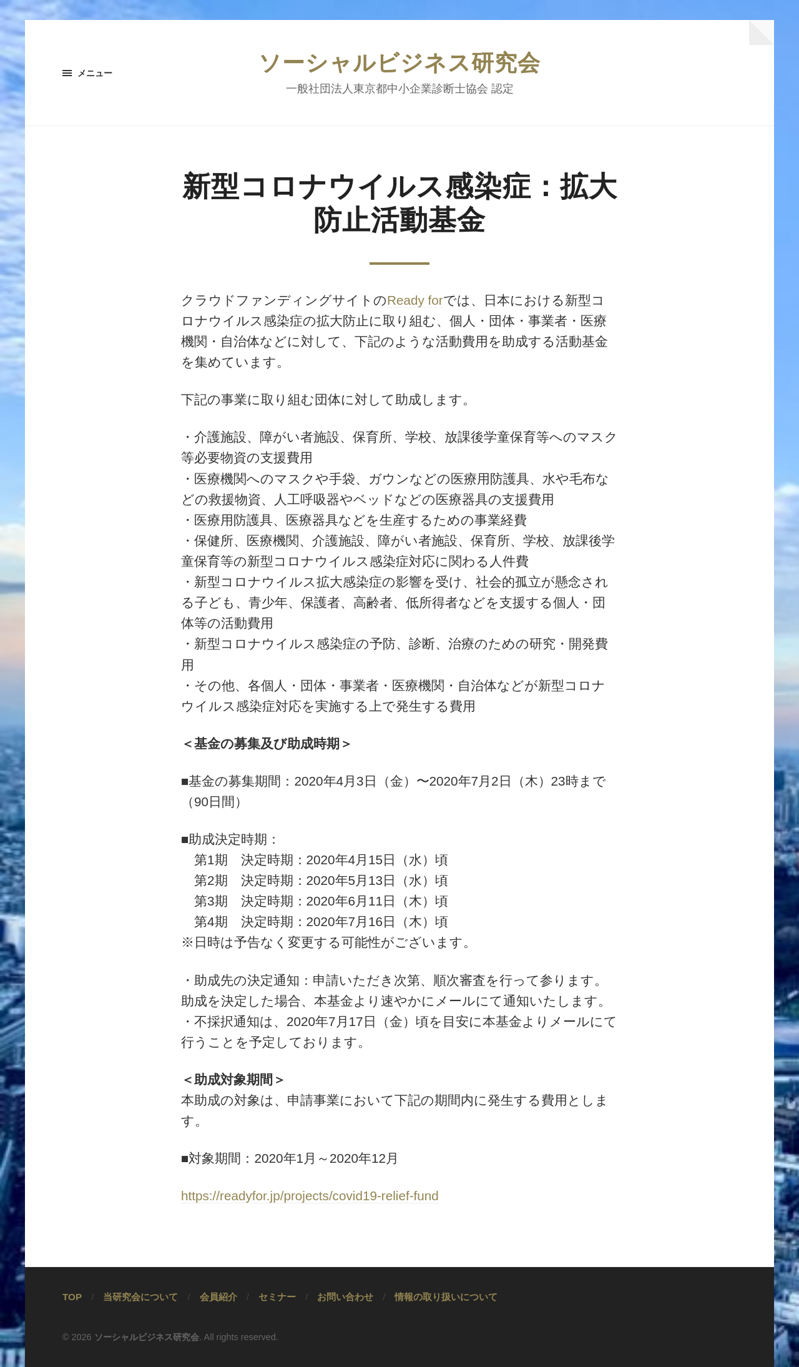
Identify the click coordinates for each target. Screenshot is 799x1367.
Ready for (415, 300)
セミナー (277, 1296)
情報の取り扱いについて (446, 1296)
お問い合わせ (345, 1296)
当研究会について (140, 1296)
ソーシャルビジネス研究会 (399, 62)
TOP (72, 1296)
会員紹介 (218, 1296)
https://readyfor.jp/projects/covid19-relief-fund (310, 1195)
